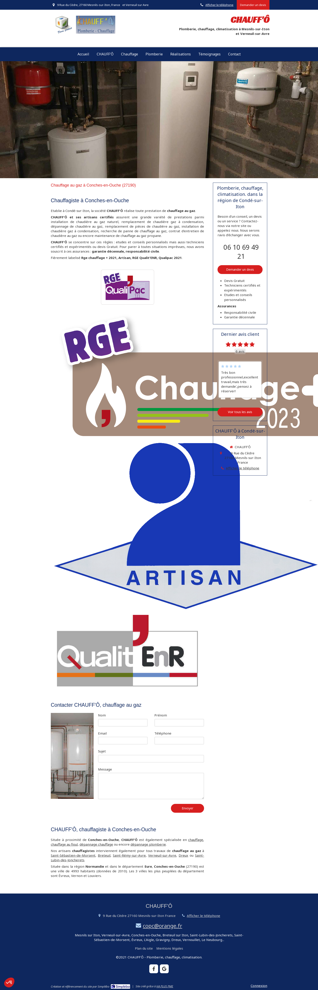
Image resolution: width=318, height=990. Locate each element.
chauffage (195, 839)
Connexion (259, 985)
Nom (102, 715)
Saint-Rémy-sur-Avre (129, 855)
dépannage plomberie (148, 844)
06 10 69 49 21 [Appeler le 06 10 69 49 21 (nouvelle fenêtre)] (241, 252)
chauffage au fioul (64, 844)
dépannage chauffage (96, 844)
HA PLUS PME (164, 986)
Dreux (183, 855)
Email (102, 733)
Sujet (102, 751)
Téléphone (162, 733)
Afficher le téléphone (219, 5)
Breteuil (104, 855)
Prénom (160, 715)
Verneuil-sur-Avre (162, 855)
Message (105, 769)
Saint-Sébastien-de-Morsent (73, 855)
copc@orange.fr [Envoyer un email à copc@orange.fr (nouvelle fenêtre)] (162, 925)
